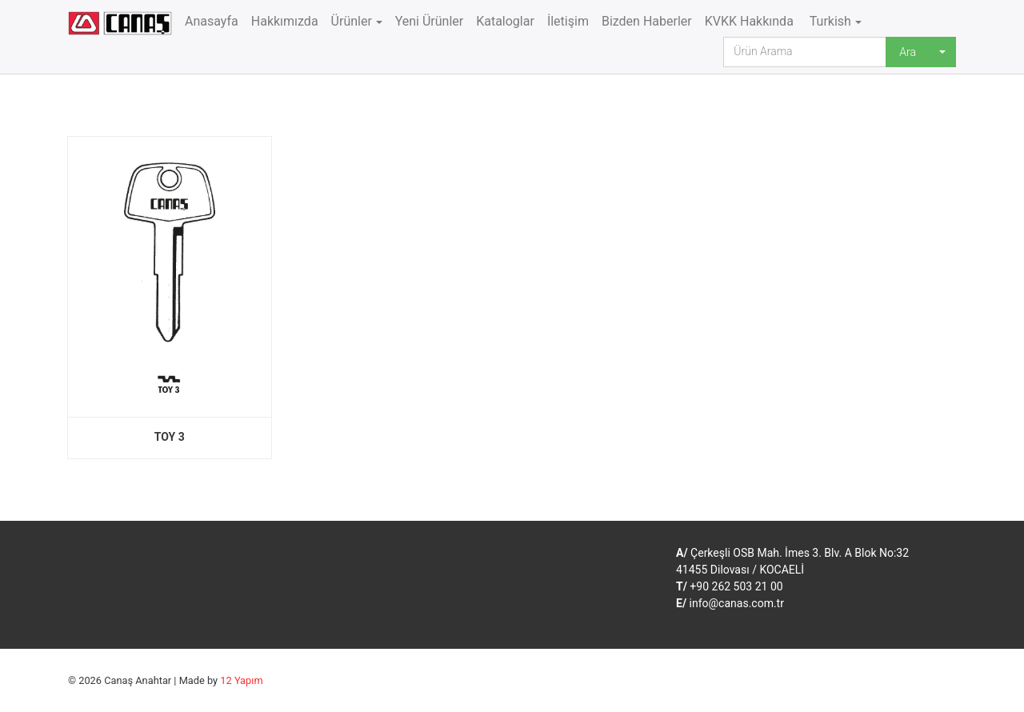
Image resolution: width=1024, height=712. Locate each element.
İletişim (568, 21)
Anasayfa (211, 21)
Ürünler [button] (351, 21)
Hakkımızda (284, 21)
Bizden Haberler (647, 21)
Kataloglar (505, 21)
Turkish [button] (828, 21)
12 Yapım (241, 680)
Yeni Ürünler (429, 21)
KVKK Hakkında (749, 21)
